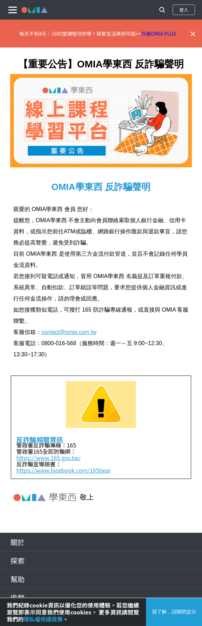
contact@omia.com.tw (69, 332)
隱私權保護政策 (43, 619)
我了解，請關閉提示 (174, 611)
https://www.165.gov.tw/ (48, 457)
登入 (183, 9)
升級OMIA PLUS (158, 33)
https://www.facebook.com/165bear (63, 470)
